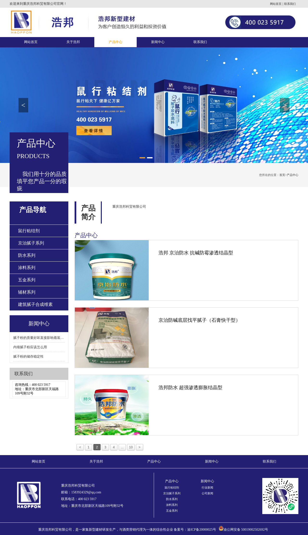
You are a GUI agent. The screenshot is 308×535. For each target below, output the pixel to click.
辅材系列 (26, 292)
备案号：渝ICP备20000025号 (195, 529)
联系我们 (290, 4)
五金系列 (26, 279)
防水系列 (26, 255)
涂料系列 (26, 267)
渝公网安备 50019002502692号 (246, 529)
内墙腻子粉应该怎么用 (30, 347)
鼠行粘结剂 (29, 230)
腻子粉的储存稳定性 (28, 356)
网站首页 (276, 4)
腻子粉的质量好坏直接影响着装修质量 (39, 338)
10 (131, 447)
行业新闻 (207, 487)
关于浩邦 (73, 42)
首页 (283, 175)
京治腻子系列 (31, 243)
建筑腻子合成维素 (35, 304)
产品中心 (115, 42)
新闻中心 (158, 42)
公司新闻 (207, 493)
